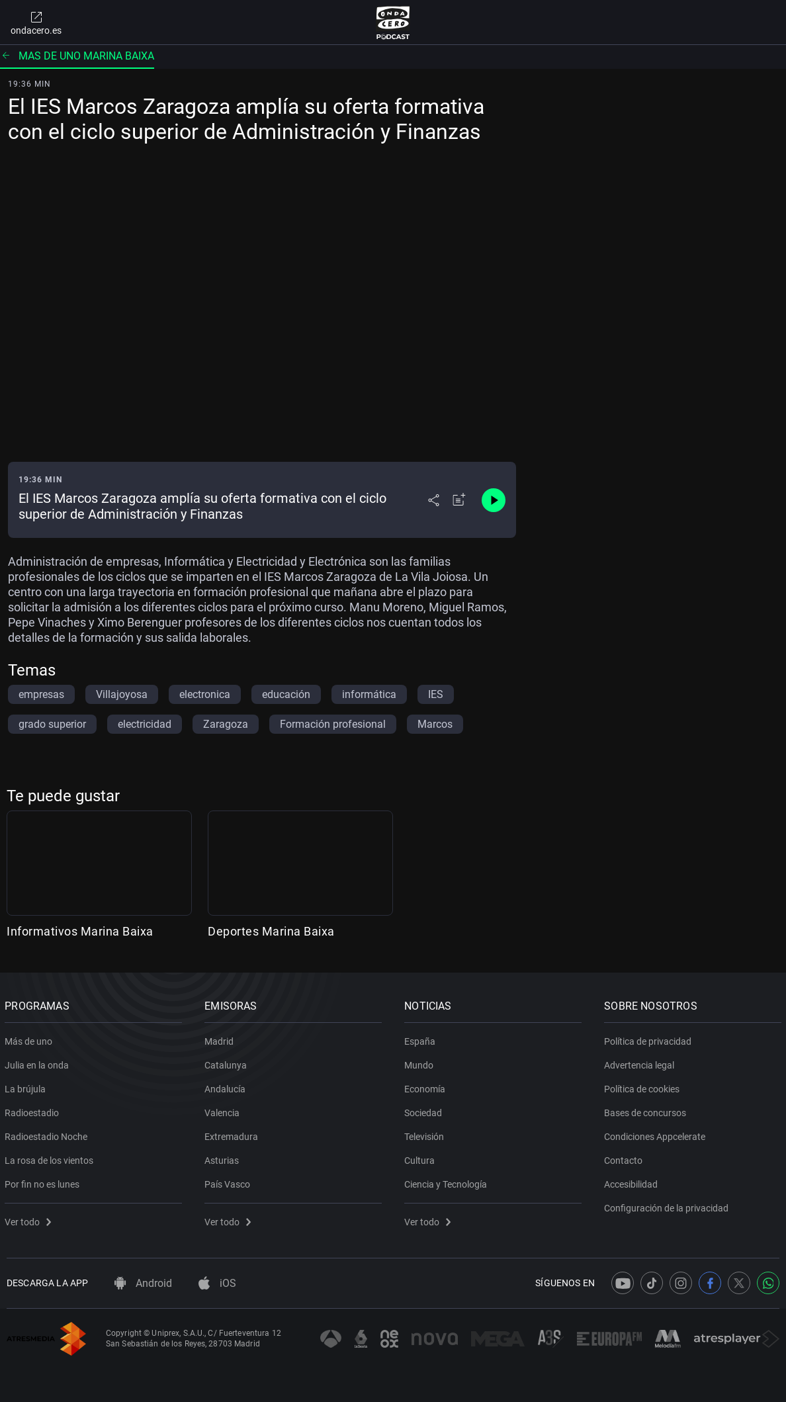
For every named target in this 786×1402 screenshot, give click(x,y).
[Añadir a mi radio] (459, 500)
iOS (217, 1283)
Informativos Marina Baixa (80, 931)
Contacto (625, 1158)
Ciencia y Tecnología (447, 1181)
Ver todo (30, 1219)
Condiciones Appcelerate (656, 1134)
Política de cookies (643, 1086)
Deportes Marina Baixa (271, 931)
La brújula (27, 1086)
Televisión (426, 1134)
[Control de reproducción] (493, 500)
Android (143, 1283)
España (421, 1038)
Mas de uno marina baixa (77, 56)
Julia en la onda (39, 1062)
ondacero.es (36, 22)
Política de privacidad (649, 1038)
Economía (426, 1086)
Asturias (223, 1158)
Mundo (420, 1062)
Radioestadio (34, 1110)
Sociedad (425, 1110)
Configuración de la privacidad (668, 1205)
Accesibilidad (633, 1181)
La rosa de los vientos (51, 1158)
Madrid (221, 1038)
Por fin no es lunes (44, 1181)
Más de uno (30, 1038)
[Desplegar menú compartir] (433, 500)
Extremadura (233, 1134)
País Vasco (229, 1181)
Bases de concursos (647, 1110)
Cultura (421, 1158)
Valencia (223, 1110)
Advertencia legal (641, 1062)
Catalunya (227, 1062)
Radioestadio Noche (48, 1134)
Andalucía (226, 1086)
